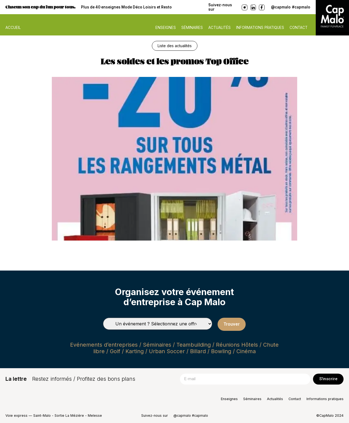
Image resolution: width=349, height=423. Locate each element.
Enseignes (165, 27)
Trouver (232, 324)
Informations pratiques (260, 27)
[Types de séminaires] (157, 324)
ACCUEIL (13, 27)
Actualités (219, 27)
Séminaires (192, 27)
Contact (299, 27)
